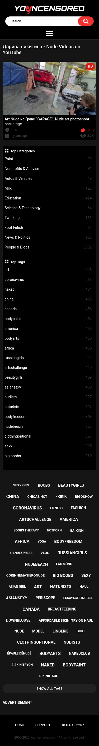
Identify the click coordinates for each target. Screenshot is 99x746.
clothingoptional (48, 436)
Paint (48, 159)
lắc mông (64, 564)
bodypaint (48, 319)
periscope (45, 598)
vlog (45, 553)
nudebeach (48, 426)
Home (20, 725)
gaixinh (77, 531)
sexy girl (21, 485)
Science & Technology (48, 208)
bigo (80, 631)
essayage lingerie (78, 598)
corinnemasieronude (25, 575)
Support (43, 725)
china (48, 299)
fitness (56, 508)
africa (48, 348)
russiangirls (48, 358)
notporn (54, 530)
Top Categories (22, 151)
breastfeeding (62, 609)
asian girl (17, 586)
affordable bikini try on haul (66, 620)
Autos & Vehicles (48, 178)
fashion (78, 508)
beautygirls (48, 377)
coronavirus (48, 279)
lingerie (60, 631)
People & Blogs (48, 247)
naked (48, 289)
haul (84, 586)
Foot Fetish (48, 227)
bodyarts (48, 338)
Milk (48, 188)
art (48, 270)
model (38, 631)
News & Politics (48, 237)
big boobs (48, 456)
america (48, 328)
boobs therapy (26, 530)
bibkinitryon (22, 665)
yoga (42, 541)
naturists (48, 407)
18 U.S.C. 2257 (72, 725)
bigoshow (84, 497)
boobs (44, 485)
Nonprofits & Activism (48, 169)
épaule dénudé (19, 653)
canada (48, 309)
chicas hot (37, 497)
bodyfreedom (48, 417)
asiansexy (48, 387)
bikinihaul (48, 676)
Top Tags (17, 262)
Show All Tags (49, 689)
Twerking (48, 218)
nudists (48, 397)
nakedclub (79, 653)
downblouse (18, 620)
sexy (48, 446)
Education (48, 198)
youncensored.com (44, 737)
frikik (61, 496)
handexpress (21, 553)
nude (19, 631)
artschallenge (48, 367)
